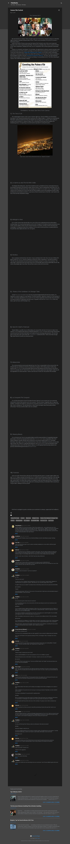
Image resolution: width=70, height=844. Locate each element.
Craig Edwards (18, 525)
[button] (59, 10)
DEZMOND (17, 560)
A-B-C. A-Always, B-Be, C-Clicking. (51, 802)
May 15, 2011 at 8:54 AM (24, 542)
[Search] (61, 3)
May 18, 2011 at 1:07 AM (24, 738)
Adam (16, 675)
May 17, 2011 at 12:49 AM (22, 675)
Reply (16, 533)
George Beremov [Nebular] (21, 629)
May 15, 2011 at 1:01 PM (24, 596)
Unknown (17, 549)
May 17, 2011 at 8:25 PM (25, 711)
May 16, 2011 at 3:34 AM (31, 629)
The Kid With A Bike (35, 520)
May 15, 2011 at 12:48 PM (24, 575)
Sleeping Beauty (19, 520)
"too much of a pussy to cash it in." (35, 55)
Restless (12, 520)
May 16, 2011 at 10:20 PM (25, 666)
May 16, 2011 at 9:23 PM (24, 648)
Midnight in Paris (35, 518)
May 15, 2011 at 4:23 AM (24, 536)
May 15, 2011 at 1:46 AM (26, 525)
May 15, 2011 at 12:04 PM (24, 560)
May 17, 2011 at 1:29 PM (24, 682)
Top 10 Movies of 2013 (16, 791)
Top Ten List (50, 520)
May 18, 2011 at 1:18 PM (24, 745)
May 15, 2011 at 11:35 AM (24, 549)
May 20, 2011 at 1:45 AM (24, 760)
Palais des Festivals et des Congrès (33, 52)
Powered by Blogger (35, 836)
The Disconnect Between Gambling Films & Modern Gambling (25, 806)
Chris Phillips (18, 754)
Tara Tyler (17, 542)
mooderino (17, 536)
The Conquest (27, 520)
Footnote (22, 518)
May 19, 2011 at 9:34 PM (25, 754)
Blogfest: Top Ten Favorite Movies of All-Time (22, 820)
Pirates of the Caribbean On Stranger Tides (49, 518)
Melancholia (28, 518)
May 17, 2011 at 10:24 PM (24, 720)
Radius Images (37, 838)
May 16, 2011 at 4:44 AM (24, 641)
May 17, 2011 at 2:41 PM (24, 705)
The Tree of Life (43, 520)
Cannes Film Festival (15, 518)
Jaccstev (17, 641)
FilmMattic (14, 3)
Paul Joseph (18, 666)
